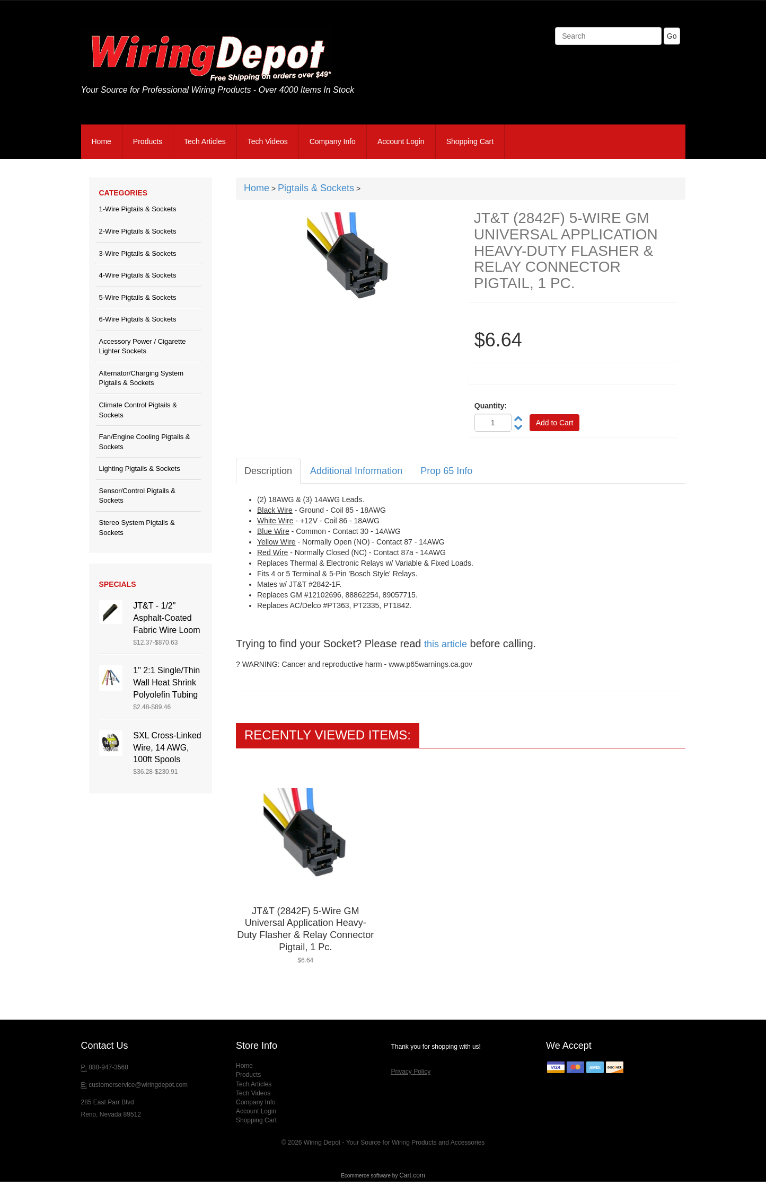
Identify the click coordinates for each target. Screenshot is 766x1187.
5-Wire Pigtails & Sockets (138, 297)
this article (445, 644)
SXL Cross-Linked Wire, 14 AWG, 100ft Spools (167, 747)
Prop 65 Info (446, 471)
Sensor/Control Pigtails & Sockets (137, 496)
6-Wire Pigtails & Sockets (138, 319)
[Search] (608, 36)
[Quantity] (493, 423)
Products (147, 141)
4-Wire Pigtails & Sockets (138, 275)
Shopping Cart (470, 141)
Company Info (333, 141)
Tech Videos (268, 141)
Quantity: (490, 405)
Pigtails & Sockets (316, 188)
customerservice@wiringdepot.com (138, 1084)
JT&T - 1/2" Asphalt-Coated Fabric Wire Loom (166, 618)
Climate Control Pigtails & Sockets (138, 410)
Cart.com (412, 1175)
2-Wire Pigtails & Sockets (138, 231)
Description (268, 471)
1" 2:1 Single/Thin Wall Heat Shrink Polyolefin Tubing (166, 682)
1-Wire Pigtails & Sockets (138, 209)
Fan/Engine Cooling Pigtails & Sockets (144, 442)
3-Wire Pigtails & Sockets (138, 253)
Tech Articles (205, 141)
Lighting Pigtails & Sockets (139, 468)
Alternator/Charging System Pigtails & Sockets (141, 378)
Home (101, 141)
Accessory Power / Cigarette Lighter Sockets (142, 346)
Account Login (401, 141)
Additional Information (356, 471)
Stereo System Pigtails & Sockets (137, 528)
